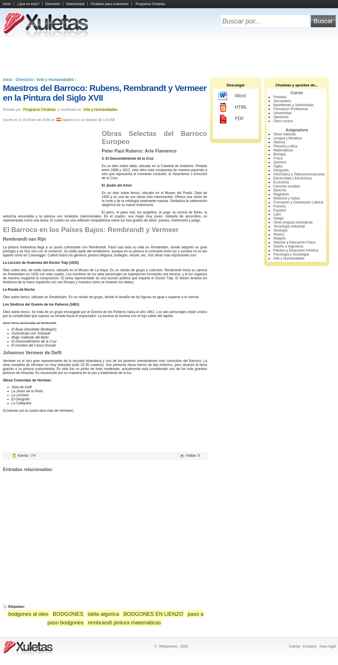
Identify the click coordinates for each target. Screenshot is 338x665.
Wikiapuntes (168, 646)
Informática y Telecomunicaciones (299, 174)
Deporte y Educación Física (294, 242)
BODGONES (68, 614)
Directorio (52, 4)
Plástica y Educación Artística (295, 250)
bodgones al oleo (28, 614)
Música (278, 234)
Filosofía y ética (285, 146)
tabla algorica (103, 614)
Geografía (281, 170)
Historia (279, 142)
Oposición (281, 117)
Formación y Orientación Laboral (298, 202)
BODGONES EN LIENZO (153, 614)
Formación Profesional (290, 109)
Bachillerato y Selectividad (293, 105)
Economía (281, 182)
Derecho (279, 190)
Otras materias (284, 134)
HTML (233, 107)
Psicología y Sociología (291, 254)
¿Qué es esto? (28, 4)
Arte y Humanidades (55, 79)
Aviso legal (327, 646)
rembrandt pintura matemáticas (124, 623)
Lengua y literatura (287, 138)
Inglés (278, 166)
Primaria (279, 97)
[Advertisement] (169, 57)
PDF (231, 119)
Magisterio (281, 194)
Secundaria (282, 101)
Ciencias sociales (286, 186)
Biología (279, 154)
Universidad (282, 113)
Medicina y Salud (286, 198)
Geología (280, 230)
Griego (278, 218)
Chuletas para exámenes (110, 4)
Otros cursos (283, 121)
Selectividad (75, 4)
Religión (279, 238)
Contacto (310, 646)
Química (279, 162)
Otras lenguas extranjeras (293, 222)
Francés (279, 206)
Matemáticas (283, 150)
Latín (277, 214)
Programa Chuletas (150, 4)
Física (278, 158)
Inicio (7, 4)
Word (232, 96)
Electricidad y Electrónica (292, 178)
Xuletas (294, 646)
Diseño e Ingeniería (288, 246)
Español (279, 210)
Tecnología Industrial (289, 226)
